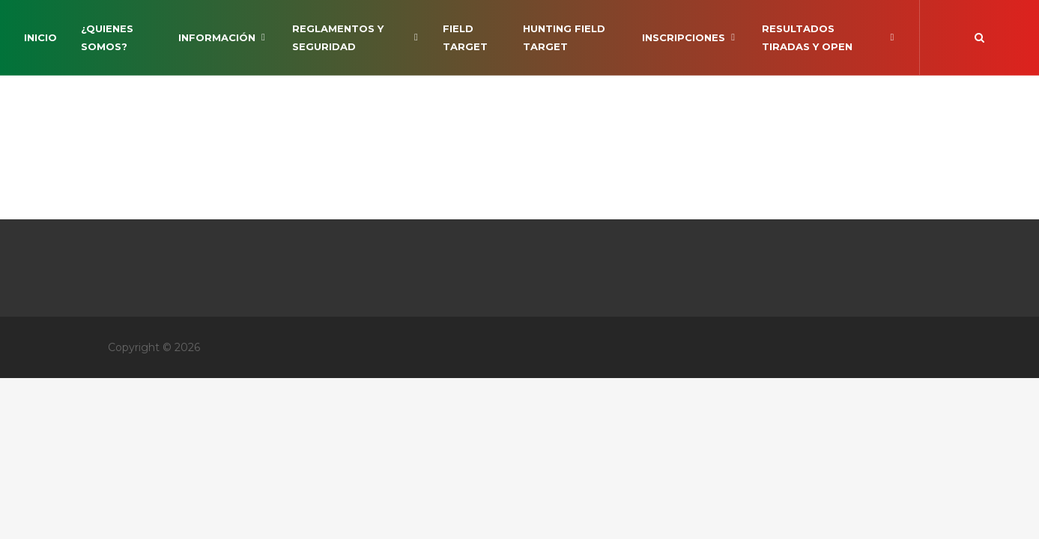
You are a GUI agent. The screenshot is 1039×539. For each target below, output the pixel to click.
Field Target (465, 37)
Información (223, 37)
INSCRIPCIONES (690, 37)
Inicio (40, 37)
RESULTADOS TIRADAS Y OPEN (828, 37)
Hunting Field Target (564, 37)
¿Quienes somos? (107, 37)
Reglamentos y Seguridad (355, 37)
